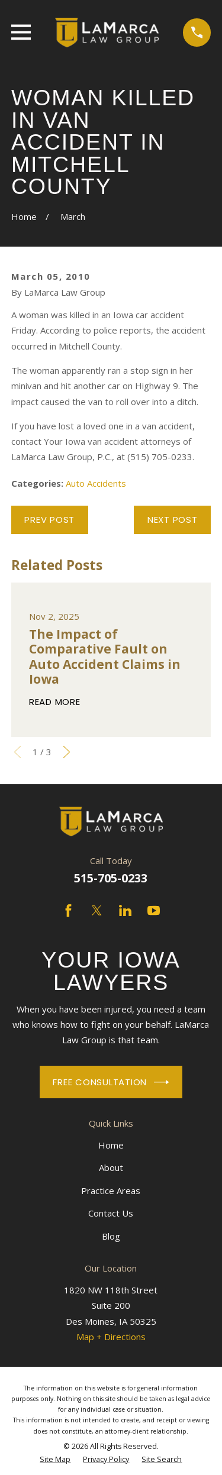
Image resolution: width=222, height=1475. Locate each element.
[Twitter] (97, 910)
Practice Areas (110, 1190)
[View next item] (66, 752)
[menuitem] (55, 1459)
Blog (111, 1236)
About (111, 1167)
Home (111, 1145)
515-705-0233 (110, 878)
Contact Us (110, 1213)
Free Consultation (111, 1082)
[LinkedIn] (125, 910)
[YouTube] (153, 910)
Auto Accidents (96, 483)
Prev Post (49, 519)
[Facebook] (68, 910)
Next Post (172, 519)
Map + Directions (111, 1337)
